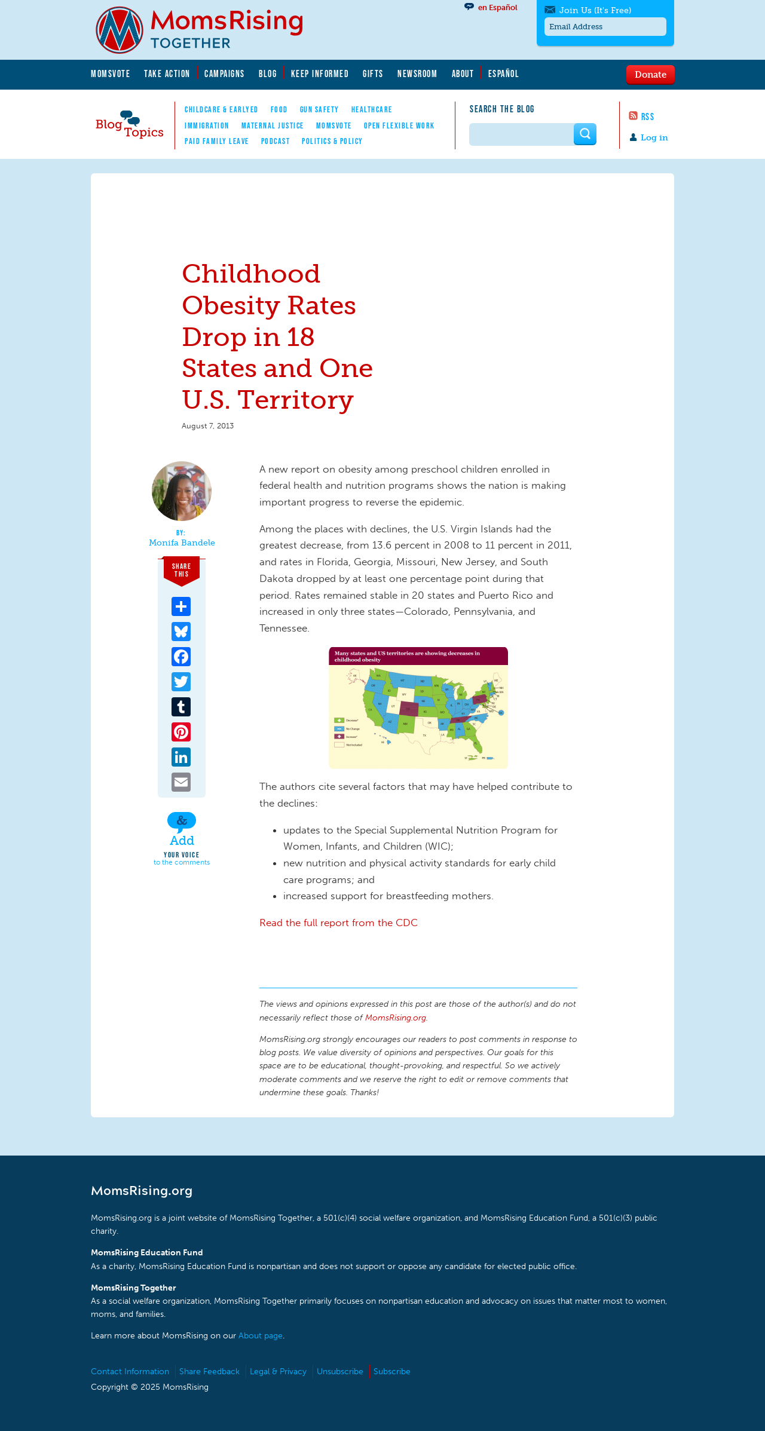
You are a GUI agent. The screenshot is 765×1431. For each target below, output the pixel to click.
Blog (268, 73)
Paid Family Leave (217, 141)
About (463, 73)
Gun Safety (319, 109)
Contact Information (130, 1371)
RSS (648, 116)
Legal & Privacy (278, 1371)
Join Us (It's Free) (595, 10)
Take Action (167, 73)
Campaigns (224, 73)
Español (504, 73)
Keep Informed (320, 73)
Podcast (275, 141)
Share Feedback (209, 1371)
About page (260, 1336)
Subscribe (392, 1371)
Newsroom (417, 73)
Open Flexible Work (399, 125)
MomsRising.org (207, 30)
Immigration (207, 125)
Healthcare (372, 109)
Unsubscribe (340, 1371)
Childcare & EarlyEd (222, 109)
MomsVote (110, 73)
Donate (650, 74)
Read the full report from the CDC (338, 923)
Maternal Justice (272, 125)
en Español (498, 7)
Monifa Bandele (182, 543)
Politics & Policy (332, 141)
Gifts (373, 73)
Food (279, 109)
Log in (654, 138)
